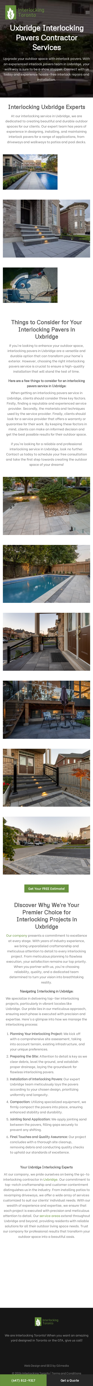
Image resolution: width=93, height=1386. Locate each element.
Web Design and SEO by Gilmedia (46, 1365)
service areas (50, 1215)
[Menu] (87, 12)
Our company (16, 935)
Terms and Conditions (66, 1373)
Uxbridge (50, 1179)
